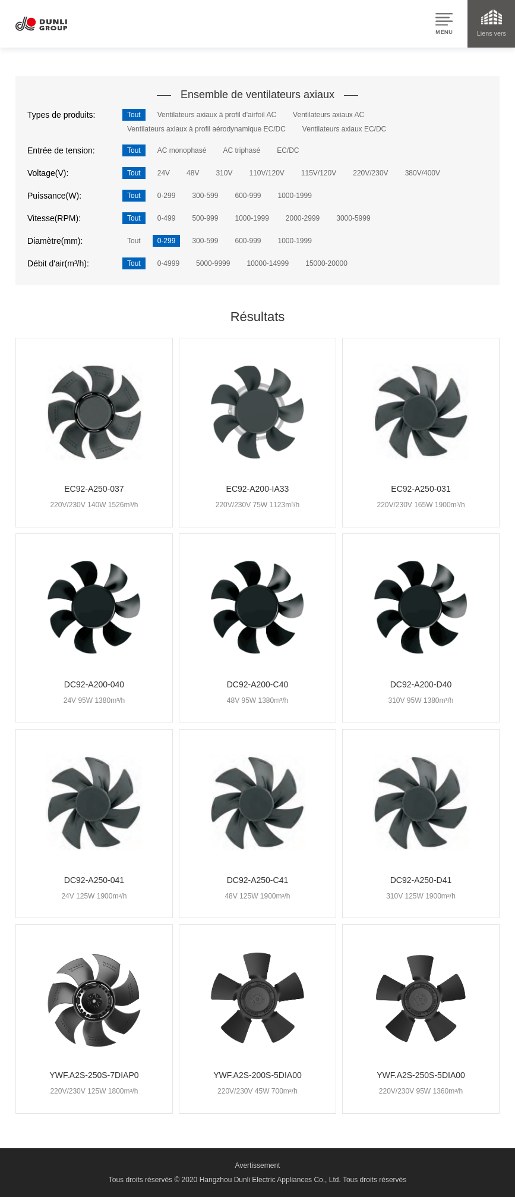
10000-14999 (268, 263)
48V (193, 173)
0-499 (166, 218)
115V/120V (318, 173)
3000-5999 (353, 218)
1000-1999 (295, 195)
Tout (134, 115)
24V (163, 173)
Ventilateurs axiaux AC (328, 115)
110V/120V (266, 173)
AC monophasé (182, 150)
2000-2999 (303, 218)
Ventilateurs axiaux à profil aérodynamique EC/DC (206, 129)
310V (224, 173)
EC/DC (288, 150)
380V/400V (422, 173)
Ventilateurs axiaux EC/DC (344, 129)
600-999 (248, 195)
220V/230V (370, 173)
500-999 (205, 218)
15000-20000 (326, 263)
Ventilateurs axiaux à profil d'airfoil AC (216, 115)
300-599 (205, 195)
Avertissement (257, 1165)
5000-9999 (213, 263)
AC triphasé (241, 150)
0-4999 (168, 263)
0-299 (166, 195)
